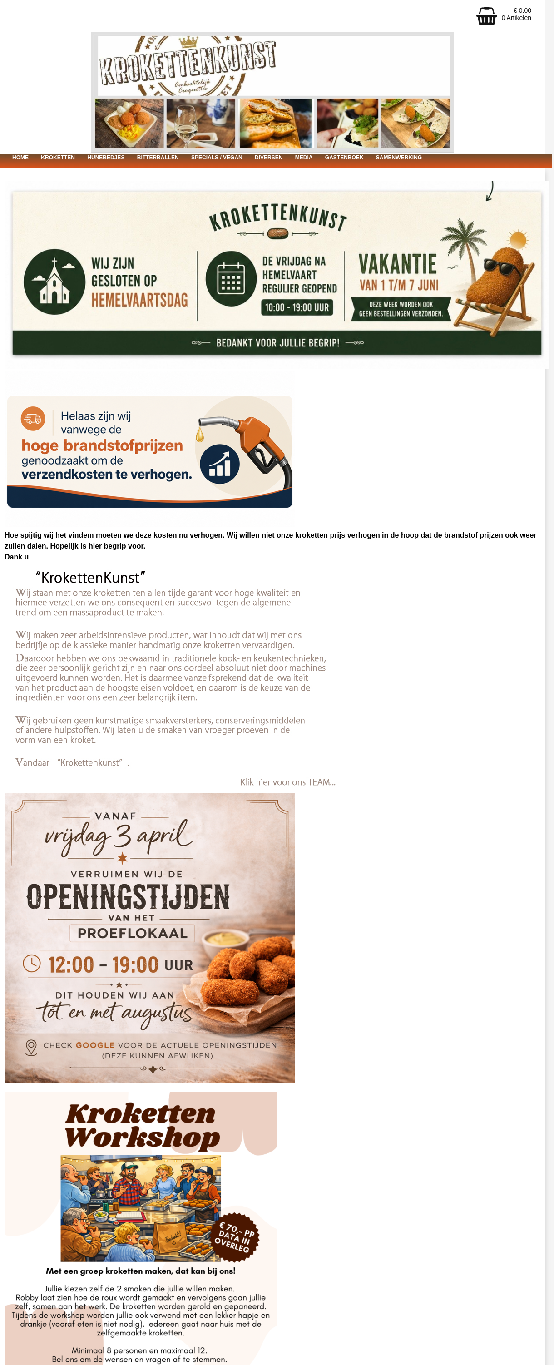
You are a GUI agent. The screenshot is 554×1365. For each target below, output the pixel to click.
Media (304, 157)
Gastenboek (344, 157)
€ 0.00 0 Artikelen (516, 14)
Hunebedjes (105, 157)
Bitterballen (158, 157)
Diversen (268, 157)
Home (20, 157)
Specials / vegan (216, 157)
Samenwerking (399, 157)
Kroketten (58, 157)
